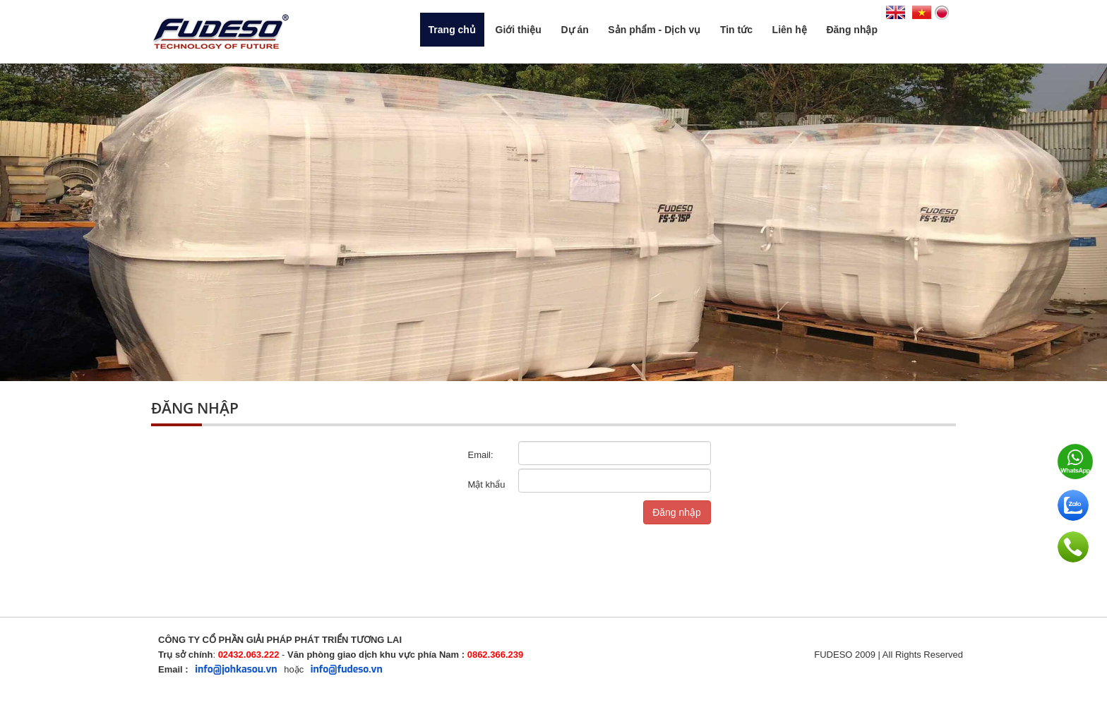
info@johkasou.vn (236, 669)
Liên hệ (789, 29)
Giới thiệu (518, 29)
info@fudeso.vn (347, 669)
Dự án (574, 29)
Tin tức (736, 29)
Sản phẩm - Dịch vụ (654, 29)
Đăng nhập (852, 29)
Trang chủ (452, 29)
